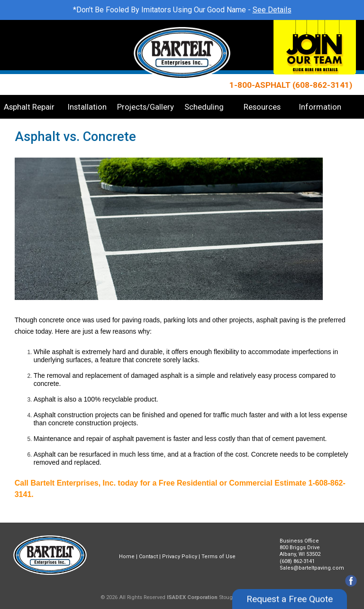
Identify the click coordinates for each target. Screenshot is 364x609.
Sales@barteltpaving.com (312, 568)
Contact (148, 556)
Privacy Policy (179, 556)
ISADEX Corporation (192, 597)
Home (127, 556)
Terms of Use (218, 556)
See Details (272, 9)
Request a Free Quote (289, 586)
